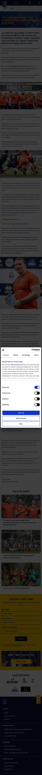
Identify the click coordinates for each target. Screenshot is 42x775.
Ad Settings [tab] (26, 355)
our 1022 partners (14, 364)
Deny (21, 424)
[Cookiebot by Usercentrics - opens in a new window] (31, 350)
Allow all (21, 413)
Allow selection (21, 418)
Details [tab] (15, 355)
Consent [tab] (6, 355)
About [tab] (36, 355)
